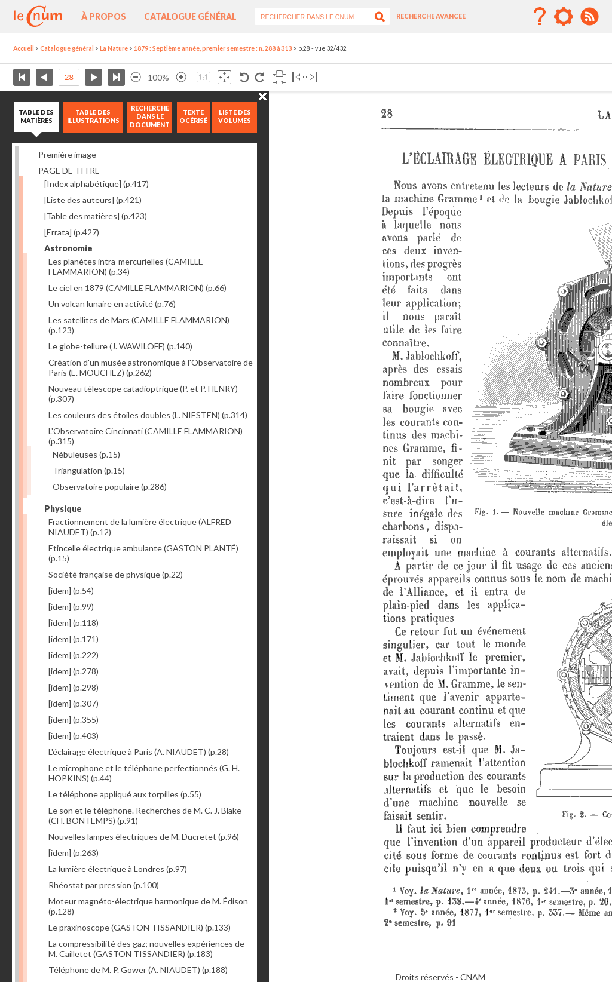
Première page (21, 77)
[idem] (71, 590)
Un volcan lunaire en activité (112, 304)
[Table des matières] (95, 216)
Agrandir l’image (181, 77)
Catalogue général (190, 16)
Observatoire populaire (110, 486)
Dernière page (116, 77)
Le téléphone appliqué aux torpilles (124, 794)
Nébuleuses (86, 454)
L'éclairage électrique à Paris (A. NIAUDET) (138, 752)
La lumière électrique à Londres (117, 869)
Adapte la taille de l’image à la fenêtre (224, 77)
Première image (67, 154)
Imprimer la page (279, 77)
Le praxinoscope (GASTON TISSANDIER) (139, 927)
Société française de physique (115, 574)
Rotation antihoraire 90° (244, 77)
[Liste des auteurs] (93, 200)
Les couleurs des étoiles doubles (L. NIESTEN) (147, 415)
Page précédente (44, 77)
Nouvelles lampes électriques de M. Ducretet (143, 836)
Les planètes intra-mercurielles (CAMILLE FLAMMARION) (125, 266)
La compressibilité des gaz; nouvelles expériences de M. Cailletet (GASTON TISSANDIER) (146, 948)
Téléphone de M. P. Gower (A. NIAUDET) (138, 970)
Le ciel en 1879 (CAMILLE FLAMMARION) (137, 288)
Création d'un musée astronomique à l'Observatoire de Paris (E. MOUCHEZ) (150, 367)
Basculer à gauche (298, 77)
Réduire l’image (135, 77)
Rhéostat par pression (103, 885)
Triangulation (89, 470)
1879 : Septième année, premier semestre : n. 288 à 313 (213, 48)
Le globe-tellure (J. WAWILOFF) (120, 346)
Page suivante (93, 77)
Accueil (23, 48)
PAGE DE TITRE (69, 170)
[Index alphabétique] (96, 184)
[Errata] (71, 232)
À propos (103, 16)
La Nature (114, 48)
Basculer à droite (311, 77)
